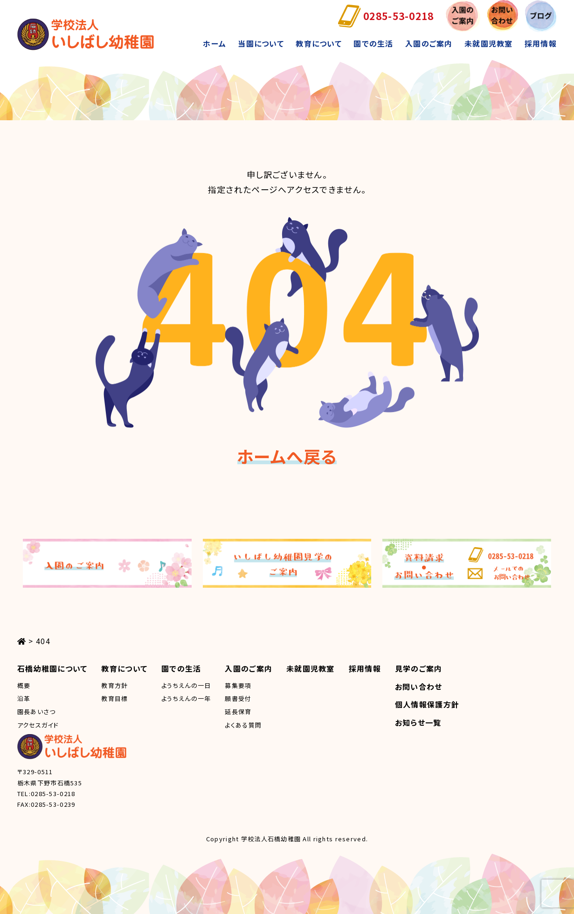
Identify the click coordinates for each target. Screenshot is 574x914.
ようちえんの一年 (186, 698)
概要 (24, 685)
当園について (261, 43)
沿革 (24, 698)
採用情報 (541, 43)
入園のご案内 (429, 43)
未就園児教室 (488, 43)
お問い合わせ (419, 686)
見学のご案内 (419, 668)
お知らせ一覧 (418, 722)
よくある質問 (243, 725)
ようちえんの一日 (186, 685)
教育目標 (114, 698)
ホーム (214, 43)
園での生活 (373, 43)
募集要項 (238, 685)
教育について (319, 43)
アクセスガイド (38, 725)
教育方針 (114, 685)
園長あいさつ (36, 711)
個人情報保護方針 (427, 704)
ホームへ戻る (287, 455)
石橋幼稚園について (52, 668)
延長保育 (238, 711)
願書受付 (238, 698)
